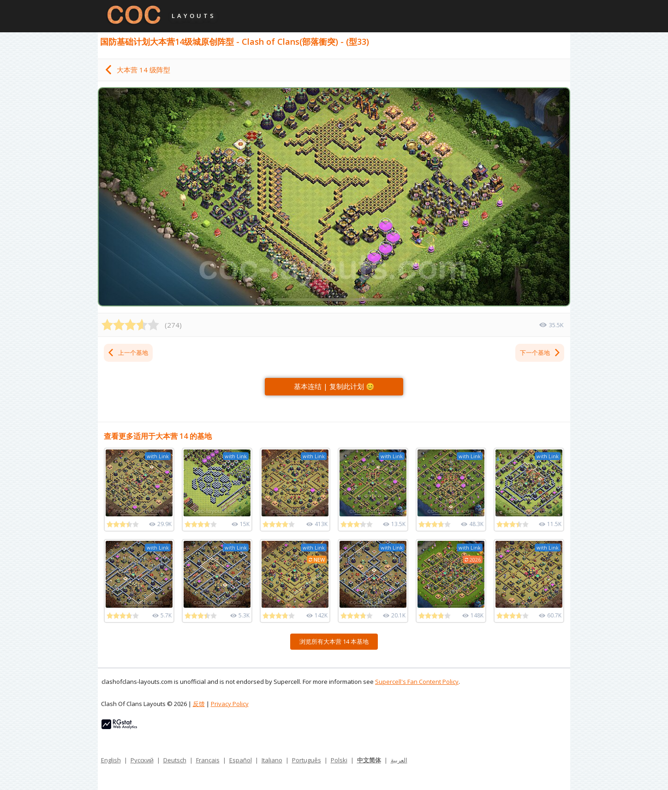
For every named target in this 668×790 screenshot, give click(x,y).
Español (240, 760)
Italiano (272, 760)
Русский (142, 760)
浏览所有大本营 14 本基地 (334, 641)
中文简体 (369, 760)
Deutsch (174, 760)
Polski (339, 760)
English (111, 760)
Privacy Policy (230, 704)
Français (208, 760)
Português (306, 760)
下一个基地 (540, 352)
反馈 (199, 704)
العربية (399, 760)
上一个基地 (127, 352)
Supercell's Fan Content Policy (417, 681)
